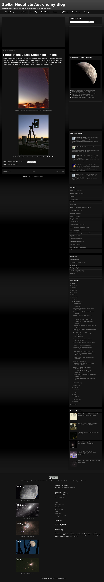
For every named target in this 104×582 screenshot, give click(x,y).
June (75, 389)
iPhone (13, 164)
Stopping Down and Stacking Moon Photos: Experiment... (82, 348)
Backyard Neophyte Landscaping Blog (80, 207)
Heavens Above (74, 259)
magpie (77, 174)
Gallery (86, 12)
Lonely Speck (73, 265)
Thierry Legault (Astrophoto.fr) (78, 247)
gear (9, 164)
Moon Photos (59, 509)
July (75, 387)
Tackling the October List (79, 361)
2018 (73, 288)
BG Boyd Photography (76, 210)
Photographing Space (76, 268)
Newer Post (7, 171)
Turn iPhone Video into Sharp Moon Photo (83, 97)
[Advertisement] (33, 31)
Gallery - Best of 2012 (27, 573)
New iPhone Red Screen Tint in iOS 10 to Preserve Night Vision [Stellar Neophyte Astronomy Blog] (85, 160)
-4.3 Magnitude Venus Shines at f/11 (82, 319)
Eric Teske (12, 161)
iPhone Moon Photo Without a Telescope (82, 91)
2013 (73, 299)
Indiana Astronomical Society (78, 262)
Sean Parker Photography (77, 241)
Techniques (76, 12)
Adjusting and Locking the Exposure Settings (83, 90)
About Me (58, 513)
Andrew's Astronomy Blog (77, 193)
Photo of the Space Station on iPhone (83, 351)
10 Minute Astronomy (76, 190)
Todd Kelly (78, 165)
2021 (73, 283)
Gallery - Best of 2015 (27, 518)
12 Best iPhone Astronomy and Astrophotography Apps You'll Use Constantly (87, 453)
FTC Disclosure (59, 497)
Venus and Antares (78, 336)
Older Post (60, 171)
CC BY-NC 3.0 (72, 487)
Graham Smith (79, 147)
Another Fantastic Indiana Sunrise (82, 345)
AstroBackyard (74, 199)
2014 (73, 297)
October (76, 306)
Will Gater (73, 250)
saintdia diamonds (80, 137)
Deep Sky (34, 12)
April (75, 394)
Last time (17, 60)
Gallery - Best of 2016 (27, 500)
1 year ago (77, 142)
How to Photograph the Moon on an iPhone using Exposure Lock (87, 442)
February (76, 399)
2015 (73, 294)
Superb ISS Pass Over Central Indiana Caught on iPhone (83, 364)
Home (34, 171)
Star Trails (23, 12)
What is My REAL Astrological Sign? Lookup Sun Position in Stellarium (88, 414)
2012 (73, 404)
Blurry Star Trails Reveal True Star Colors (84, 343)
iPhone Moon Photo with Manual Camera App (84, 93)
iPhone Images (10, 12)
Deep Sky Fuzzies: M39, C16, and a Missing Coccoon (82, 367)
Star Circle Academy (75, 244)
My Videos (64, 12)
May (75, 392)
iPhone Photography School (77, 224)
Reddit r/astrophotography (77, 271)
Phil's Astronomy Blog (76, 238)
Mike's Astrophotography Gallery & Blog (80, 233)
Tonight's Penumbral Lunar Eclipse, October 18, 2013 (82, 339)
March (75, 396)
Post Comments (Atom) (37, 176)
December (76, 301)
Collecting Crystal (75, 216)
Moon (55, 12)
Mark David (78, 155)
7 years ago (86, 151)
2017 (73, 290)
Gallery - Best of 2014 (27, 536)
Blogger (63, 578)
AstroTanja (73, 204)
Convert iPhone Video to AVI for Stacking (82, 95)
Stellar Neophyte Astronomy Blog (33, 4)
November (76, 303)
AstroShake (73, 202)
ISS (17, 164)
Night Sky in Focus (75, 235)
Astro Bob (73, 196)
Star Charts (45, 12)
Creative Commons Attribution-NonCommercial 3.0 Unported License (66, 481)
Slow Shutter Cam (32, 62)
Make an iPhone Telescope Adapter (81, 94)
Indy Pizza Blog (74, 221)
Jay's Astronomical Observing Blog (79, 227)
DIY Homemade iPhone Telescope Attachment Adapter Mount (87, 424)
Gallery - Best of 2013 (27, 555)
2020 (73, 285)
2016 (73, 292)
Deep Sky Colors (74, 219)
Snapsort (72, 273)
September (77, 382)
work (25, 481)
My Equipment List (60, 516)
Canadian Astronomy (75, 213)
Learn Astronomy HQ (75, 230)
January (76, 401)
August (76, 385)
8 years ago (82, 170)
